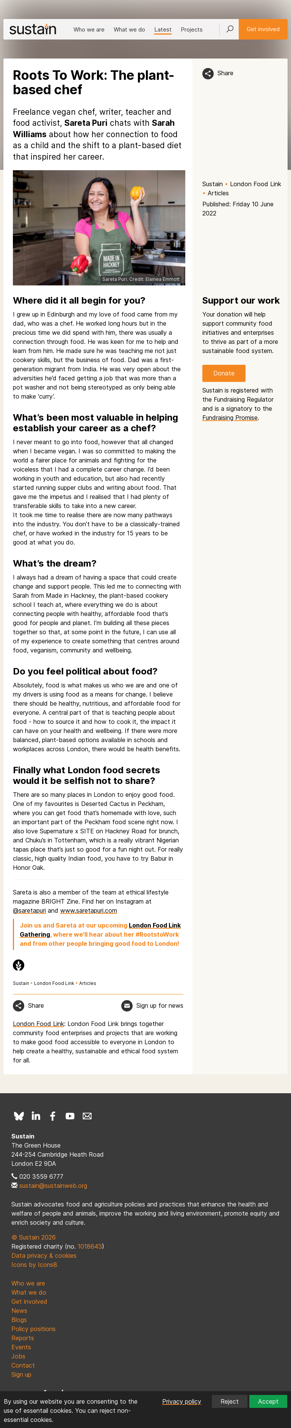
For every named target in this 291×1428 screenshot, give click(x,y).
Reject (230, 1401)
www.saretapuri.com (88, 910)
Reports (22, 1338)
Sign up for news (159, 1005)
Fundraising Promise (230, 417)
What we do (129, 29)
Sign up (21, 1374)
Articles (218, 193)
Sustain (212, 184)
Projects (192, 29)
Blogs (19, 1320)
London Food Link (255, 184)
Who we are (89, 29)
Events (21, 1347)
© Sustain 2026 (33, 1237)
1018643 (90, 1246)
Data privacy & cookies (44, 1255)
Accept (268, 1401)
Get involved (263, 29)
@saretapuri (29, 910)
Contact (23, 1365)
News (19, 1310)
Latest (163, 29)
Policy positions (33, 1329)
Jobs (18, 1356)
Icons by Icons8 (34, 1264)
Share (225, 73)
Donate (224, 373)
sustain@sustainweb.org (53, 1185)
